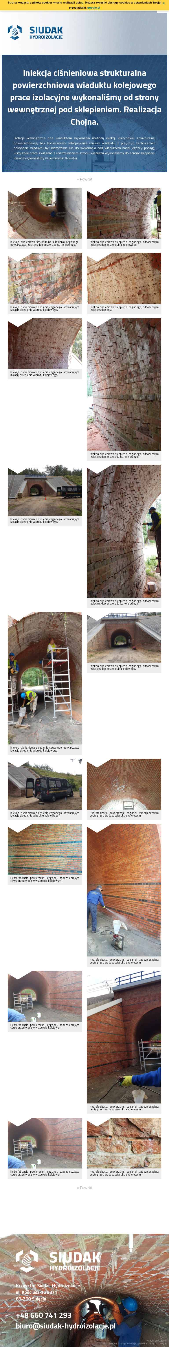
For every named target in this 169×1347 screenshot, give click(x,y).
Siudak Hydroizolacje (125, 1343)
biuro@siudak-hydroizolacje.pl (66, 1326)
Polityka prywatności (156, 1340)
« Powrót (84, 179)
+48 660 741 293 (44, 1315)
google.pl (93, 7)
